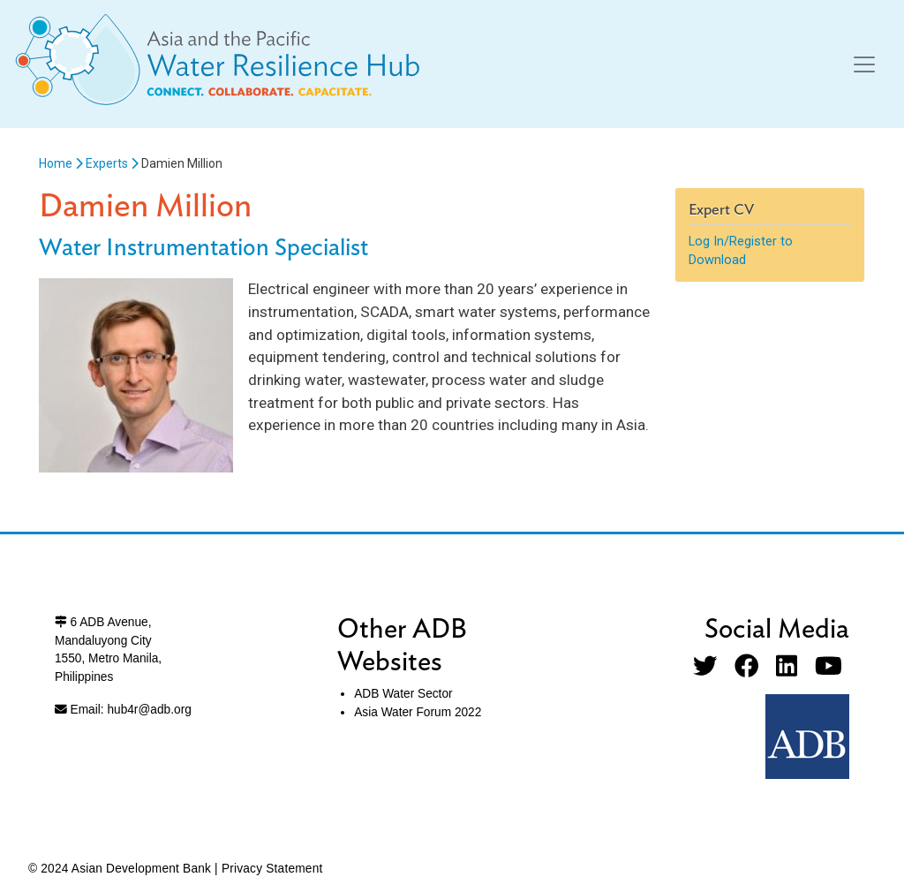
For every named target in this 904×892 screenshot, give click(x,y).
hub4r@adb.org (149, 709)
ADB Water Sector (403, 693)
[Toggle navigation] (864, 64)
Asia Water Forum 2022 (417, 712)
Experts (107, 163)
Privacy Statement (272, 868)
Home (55, 163)
